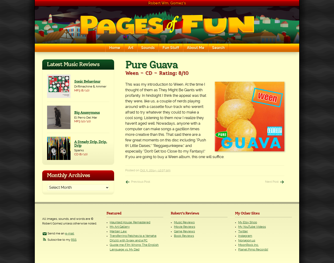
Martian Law (118, 231)
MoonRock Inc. (248, 245)
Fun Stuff (171, 48)
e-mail (69, 233)
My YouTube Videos (252, 226)
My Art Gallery (120, 226)
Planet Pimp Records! (253, 249)
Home (114, 48)
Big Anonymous (87, 112)
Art (130, 48)
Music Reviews (184, 222)
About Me (195, 48)
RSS (74, 239)
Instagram (245, 235)
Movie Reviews (184, 226)
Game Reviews (184, 231)
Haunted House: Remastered (130, 222)
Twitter (243, 231)
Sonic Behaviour (87, 81)
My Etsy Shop (247, 222)
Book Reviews (184, 235)
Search (218, 48)
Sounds (148, 48)
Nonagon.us (246, 240)
